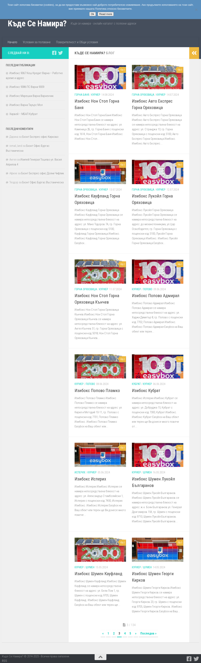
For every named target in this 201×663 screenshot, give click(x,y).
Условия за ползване (37, 42)
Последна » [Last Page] (148, 633)
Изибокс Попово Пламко (97, 390)
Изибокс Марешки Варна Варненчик (31, 96)
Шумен (147, 472)
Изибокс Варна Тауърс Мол (26, 105)
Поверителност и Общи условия (77, 42)
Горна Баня (82, 94)
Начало (12, 42)
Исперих (80, 472)
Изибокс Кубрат (146, 390)
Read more (105, 14)
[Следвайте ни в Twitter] (60, 53)
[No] (196, 10)
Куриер (95, 94)
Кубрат (136, 384)
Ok (92, 14)
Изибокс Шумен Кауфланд (98, 573)
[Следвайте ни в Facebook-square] (54, 53)
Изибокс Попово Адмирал (155, 295)
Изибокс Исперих (90, 479)
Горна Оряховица (143, 94)
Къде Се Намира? (37, 23)
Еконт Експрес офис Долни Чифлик (42, 173)
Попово (147, 289)
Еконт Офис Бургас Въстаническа (43, 182)
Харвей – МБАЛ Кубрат (23, 114)
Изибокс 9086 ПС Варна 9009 (26, 87)
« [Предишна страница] (103, 633)
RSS (4, 661)
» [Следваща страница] (135, 633)
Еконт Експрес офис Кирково (40, 137)
